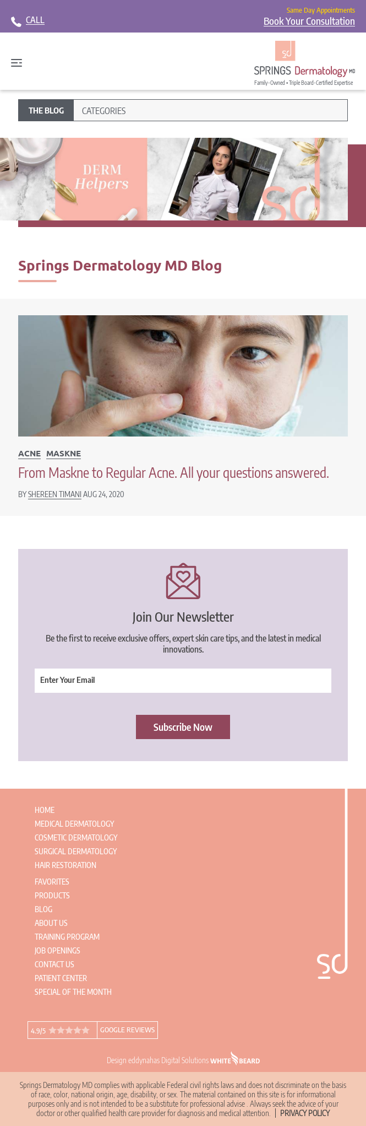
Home (44, 810)
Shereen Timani (54, 494)
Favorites (52, 881)
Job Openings (57, 950)
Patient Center (61, 978)
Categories (103, 110)
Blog (43, 909)
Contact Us (54, 964)
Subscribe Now (183, 726)
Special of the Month (73, 991)
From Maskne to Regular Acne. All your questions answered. (173, 473)
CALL (35, 19)
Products (52, 895)
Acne (29, 453)
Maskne (63, 453)
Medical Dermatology (74, 823)
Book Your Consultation (309, 20)
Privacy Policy (305, 1113)
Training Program (67, 936)
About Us (51, 923)
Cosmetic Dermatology (76, 837)
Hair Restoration (65, 865)
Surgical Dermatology (76, 851)
